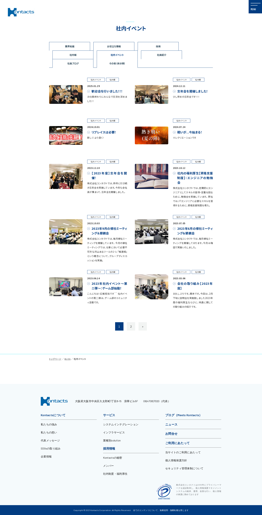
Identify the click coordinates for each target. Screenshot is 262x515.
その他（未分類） (117, 63)
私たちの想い (49, 432)
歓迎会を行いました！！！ (107, 91)
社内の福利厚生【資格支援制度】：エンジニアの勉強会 (195, 178)
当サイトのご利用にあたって (183, 452)
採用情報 (109, 448)
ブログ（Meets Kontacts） (183, 415)
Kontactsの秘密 (112, 457)
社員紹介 (161, 55)
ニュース (171, 424)
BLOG (67, 358)
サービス (109, 415)
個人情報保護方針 (176, 460)
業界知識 (69, 46)
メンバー (108, 465)
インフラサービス (114, 432)
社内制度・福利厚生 (115, 473)
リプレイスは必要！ (104, 132)
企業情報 (46, 456)
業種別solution (112, 440)
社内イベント (117, 55)
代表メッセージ (50, 440)
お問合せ (171, 433)
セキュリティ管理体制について (184, 468)
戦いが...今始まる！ (189, 132)
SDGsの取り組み (51, 448)
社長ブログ (73, 63)
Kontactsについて (53, 415)
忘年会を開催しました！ (192, 91)
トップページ (55, 358)
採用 (158, 46)
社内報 (73, 55)
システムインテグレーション (121, 424)
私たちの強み (49, 424)
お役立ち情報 (114, 46)
